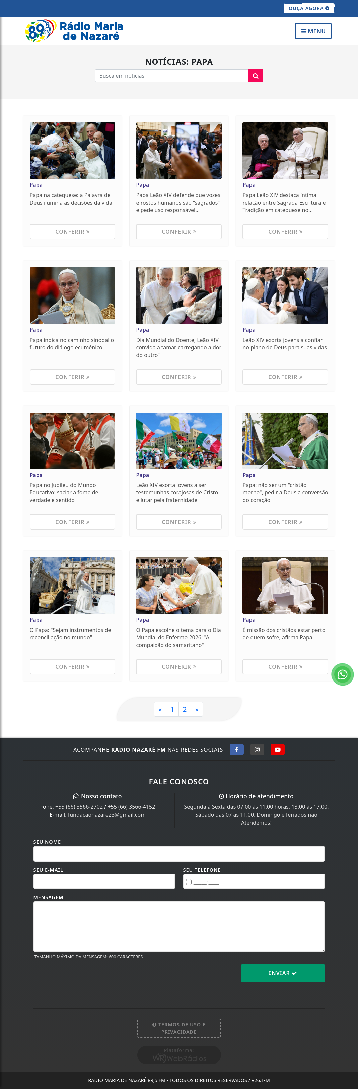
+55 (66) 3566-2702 (79, 806)
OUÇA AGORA (309, 8)
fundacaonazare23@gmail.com (107, 814)
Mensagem (48, 897)
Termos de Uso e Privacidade (179, 1028)
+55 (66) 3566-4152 (131, 806)
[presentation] (84, 978)
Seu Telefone (202, 870)
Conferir (72, 231)
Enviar (282, 973)
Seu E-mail (48, 870)
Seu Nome (47, 842)
